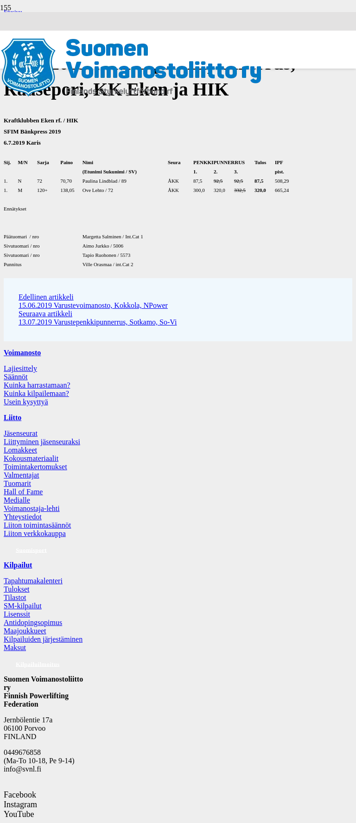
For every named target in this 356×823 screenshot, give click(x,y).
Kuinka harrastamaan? (37, 385)
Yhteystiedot (23, 517)
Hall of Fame (23, 492)
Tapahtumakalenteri (33, 581)
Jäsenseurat (21, 433)
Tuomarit (17, 483)
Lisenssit (17, 614)
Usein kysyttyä (26, 402)
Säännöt (16, 377)
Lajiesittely (20, 368)
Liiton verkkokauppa (35, 533)
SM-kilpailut (23, 606)
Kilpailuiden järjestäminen (43, 639)
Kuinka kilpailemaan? (36, 393)
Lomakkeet (20, 450)
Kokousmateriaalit (31, 458)
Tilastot (15, 597)
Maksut (15, 647)
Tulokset (16, 589)
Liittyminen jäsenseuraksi (42, 442)
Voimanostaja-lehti (32, 508)
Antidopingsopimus (33, 622)
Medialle (17, 500)
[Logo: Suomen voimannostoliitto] (131, 104)
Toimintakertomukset (35, 467)
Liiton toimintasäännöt (37, 525)
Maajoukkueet (25, 631)
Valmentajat (21, 475)
